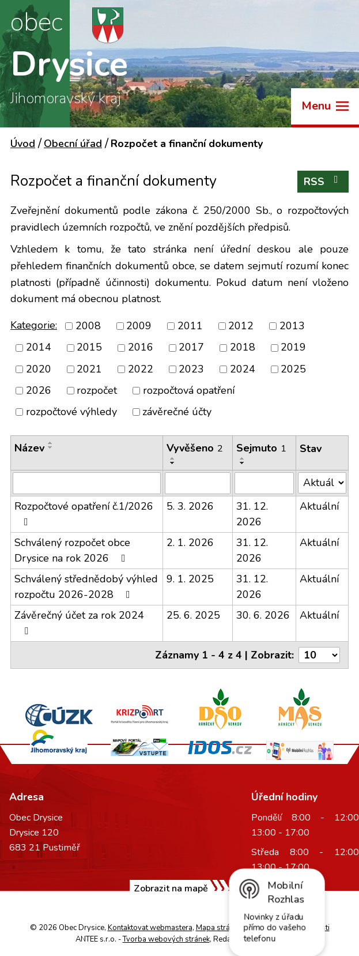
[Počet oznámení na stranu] (319, 655)
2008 (88, 326)
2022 (140, 369)
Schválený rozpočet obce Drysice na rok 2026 (72, 550)
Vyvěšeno (195, 448)
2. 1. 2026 (190, 542)
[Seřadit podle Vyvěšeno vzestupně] (173, 458)
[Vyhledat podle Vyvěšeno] (197, 483)
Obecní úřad (73, 143)
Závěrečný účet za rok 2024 (79, 622)
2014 (38, 348)
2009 (139, 326)
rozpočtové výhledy (71, 412)
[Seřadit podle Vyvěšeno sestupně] (173, 463)
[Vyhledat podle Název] (87, 483)
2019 (293, 348)
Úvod (22, 143)
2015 (89, 348)
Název (29, 448)
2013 (292, 326)
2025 (293, 369)
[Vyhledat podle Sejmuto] (264, 483)
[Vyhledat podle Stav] (322, 483)
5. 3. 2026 (190, 506)
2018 (242, 348)
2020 (38, 369)
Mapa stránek (218, 928)
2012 (241, 326)
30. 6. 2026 (263, 615)
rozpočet (97, 390)
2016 (140, 348)
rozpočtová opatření (189, 390)
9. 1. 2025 (190, 579)
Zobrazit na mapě (171, 888)
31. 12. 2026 (252, 514)
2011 (190, 326)
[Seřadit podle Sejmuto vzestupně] (242, 458)
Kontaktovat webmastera (150, 928)
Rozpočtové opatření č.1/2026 (83, 513)
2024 (242, 369)
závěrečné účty (176, 412)
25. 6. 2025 (193, 615)
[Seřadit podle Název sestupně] (50, 447)
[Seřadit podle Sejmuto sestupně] (242, 463)
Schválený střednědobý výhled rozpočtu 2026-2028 (86, 586)
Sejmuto (261, 448)
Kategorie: (33, 325)
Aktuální (319, 506)
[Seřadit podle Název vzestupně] (50, 443)
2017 (191, 348)
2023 (191, 369)
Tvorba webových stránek (166, 939)
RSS (323, 181)
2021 (89, 369)
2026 (38, 390)
